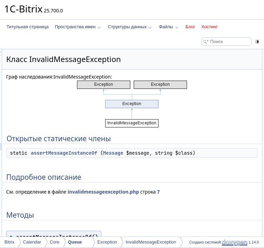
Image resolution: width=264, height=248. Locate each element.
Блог (190, 26)
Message (130, 185)
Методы (194, 75)
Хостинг (209, 26)
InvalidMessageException (150, 242)
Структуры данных (130, 26)
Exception (107, 242)
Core (54, 242)
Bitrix (9, 242)
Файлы (168, 26)
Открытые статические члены (215, 53)
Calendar (32, 242)
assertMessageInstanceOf (150, 178)
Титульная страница (27, 26)
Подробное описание (207, 68)
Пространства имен (78, 26)
